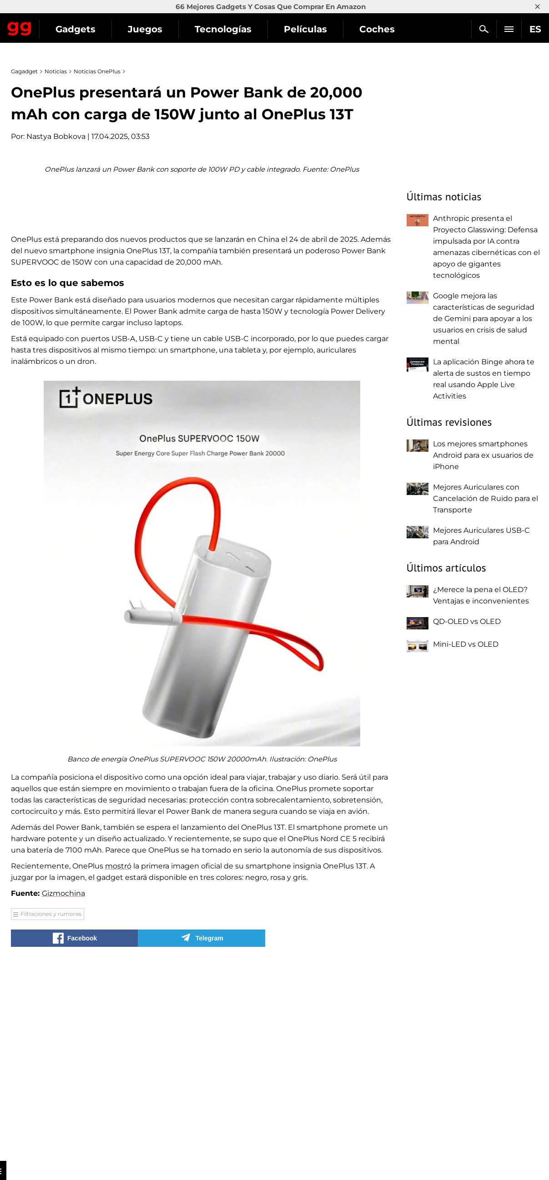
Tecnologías (306, 29)
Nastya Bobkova (56, 136)
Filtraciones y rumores (50, 1105)
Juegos (228, 29)
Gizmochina (63, 1084)
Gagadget (61, 25)
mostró (118, 1057)
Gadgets (159, 29)
